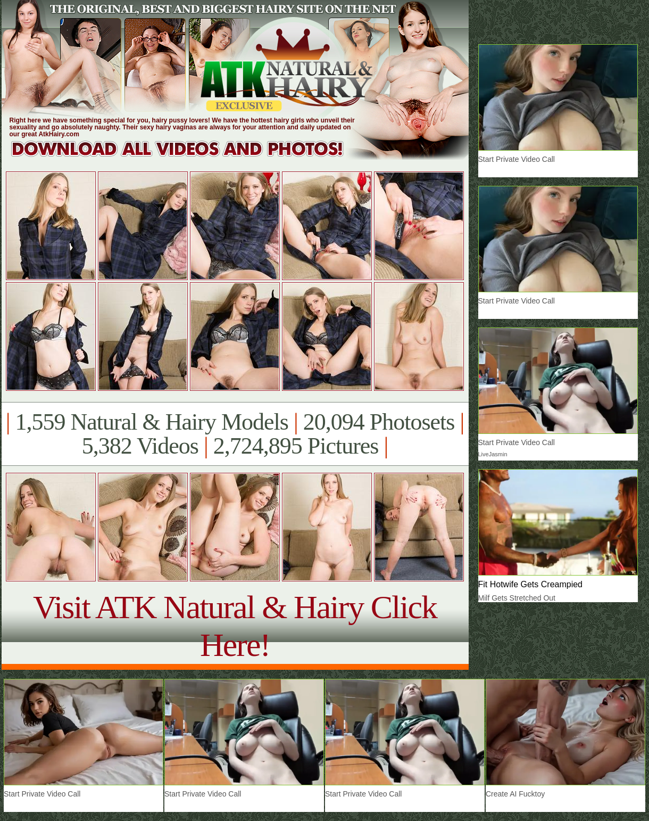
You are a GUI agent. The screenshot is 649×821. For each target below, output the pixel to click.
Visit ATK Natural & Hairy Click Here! (235, 626)
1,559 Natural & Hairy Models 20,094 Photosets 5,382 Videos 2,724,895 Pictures (235, 434)
